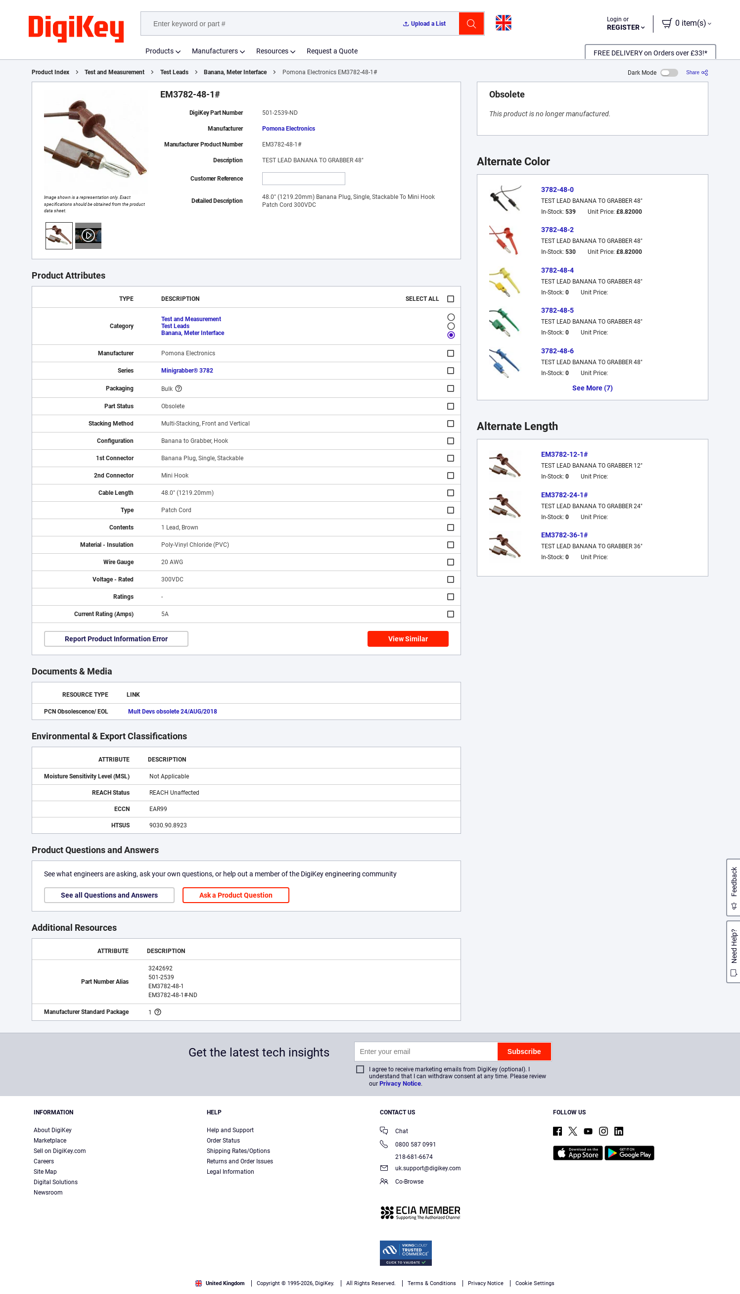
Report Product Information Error (116, 639)
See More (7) (592, 388)
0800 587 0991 (408, 1145)
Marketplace (50, 1140)
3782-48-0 (557, 189)
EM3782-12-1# (564, 454)
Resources (272, 51)
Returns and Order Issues (240, 1161)
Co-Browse (401, 1182)
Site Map (45, 1171)
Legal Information (230, 1171)
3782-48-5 (557, 310)
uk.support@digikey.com (420, 1169)
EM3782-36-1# (564, 535)
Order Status (223, 1140)
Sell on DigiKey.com (60, 1151)
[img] (76, 30)
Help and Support (230, 1130)
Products (159, 51)
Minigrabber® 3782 (187, 370)
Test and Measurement (114, 72)
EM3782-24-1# (564, 495)
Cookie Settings (535, 1283)
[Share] (697, 72)
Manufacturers (215, 51)
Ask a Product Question (236, 895)
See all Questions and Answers (109, 895)
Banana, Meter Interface (235, 72)
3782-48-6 (557, 351)
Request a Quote (332, 51)
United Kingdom (220, 1283)
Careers (44, 1161)
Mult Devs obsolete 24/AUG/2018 (172, 711)
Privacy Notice (400, 1083)
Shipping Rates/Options (238, 1151)
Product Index (50, 72)
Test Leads (174, 72)
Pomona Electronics (288, 128)
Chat (394, 1132)
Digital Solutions (56, 1182)
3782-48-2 (557, 230)
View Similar (408, 639)
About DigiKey (53, 1130)
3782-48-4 (557, 270)
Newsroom (48, 1192)
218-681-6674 (406, 1156)
